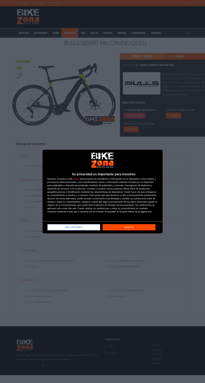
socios (76, 179)
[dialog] (102, 192)
